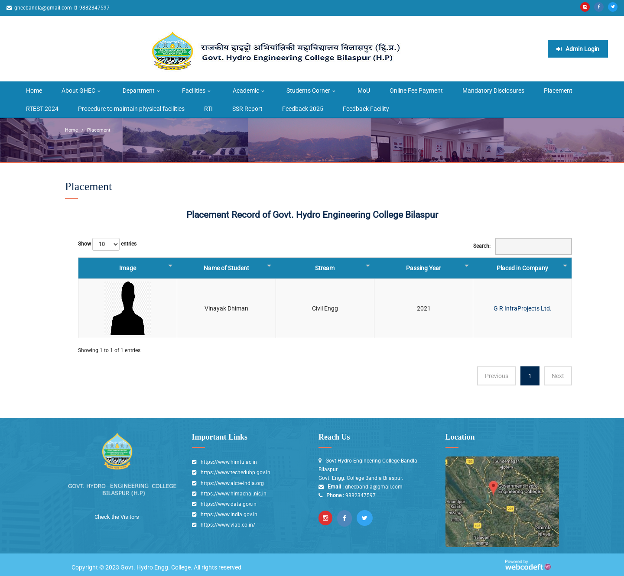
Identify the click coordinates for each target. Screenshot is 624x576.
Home (34, 90)
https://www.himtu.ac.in (229, 462)
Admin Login (577, 48)
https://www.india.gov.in (229, 514)
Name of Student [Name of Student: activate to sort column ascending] (226, 267)
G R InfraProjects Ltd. (523, 307)
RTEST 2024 (42, 108)
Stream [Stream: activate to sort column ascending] (325, 267)
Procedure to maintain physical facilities (131, 108)
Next (558, 375)
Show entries (107, 243)
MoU (364, 90)
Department (139, 90)
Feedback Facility (366, 108)
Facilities (193, 90)
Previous (496, 375)
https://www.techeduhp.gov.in (235, 472)
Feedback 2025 (302, 108)
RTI (208, 108)
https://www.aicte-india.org (232, 482)
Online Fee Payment (416, 90)
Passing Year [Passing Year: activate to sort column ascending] (423, 267)
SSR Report (247, 108)
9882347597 (94, 8)
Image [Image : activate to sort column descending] (127, 267)
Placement (558, 90)
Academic (246, 90)
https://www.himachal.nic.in (233, 493)
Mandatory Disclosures (493, 90)
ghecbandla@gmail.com (42, 8)
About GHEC (78, 90)
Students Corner (308, 90)
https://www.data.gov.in (229, 503)
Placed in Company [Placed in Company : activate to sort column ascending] (522, 267)
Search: (522, 245)
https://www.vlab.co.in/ (228, 524)
